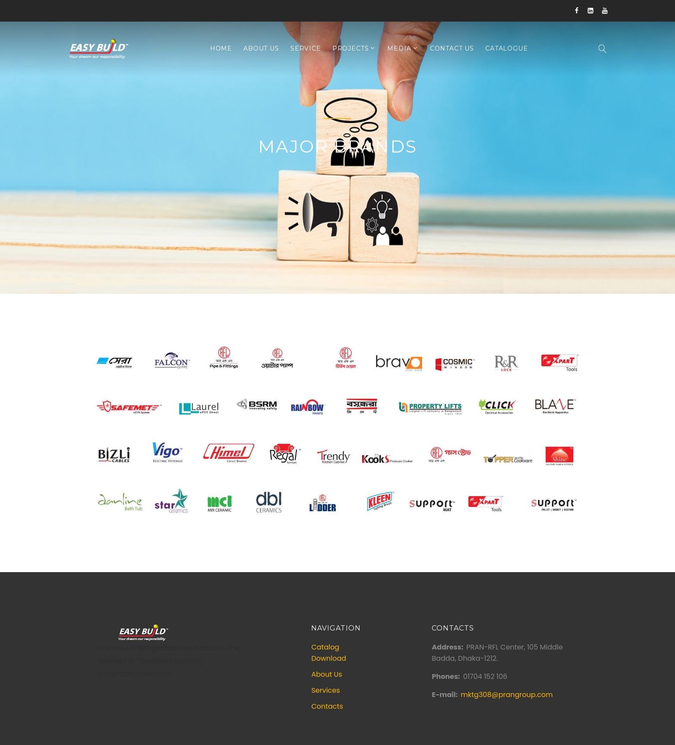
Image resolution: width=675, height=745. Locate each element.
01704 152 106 (485, 676)
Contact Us (452, 48)
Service (305, 48)
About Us (261, 48)
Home (221, 48)
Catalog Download (328, 652)
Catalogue (506, 48)
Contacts (327, 706)
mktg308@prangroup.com (507, 695)
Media (399, 48)
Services (325, 690)
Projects (350, 48)
